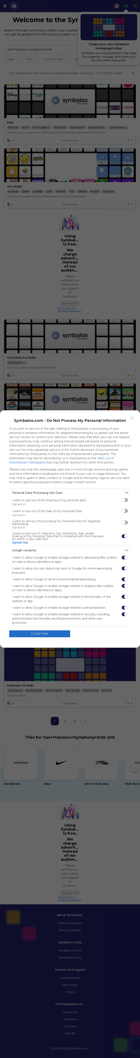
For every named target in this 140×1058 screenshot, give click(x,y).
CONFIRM (39, 634)
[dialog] (70, 529)
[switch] (125, 500)
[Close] (132, 418)
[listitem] (70, 493)
